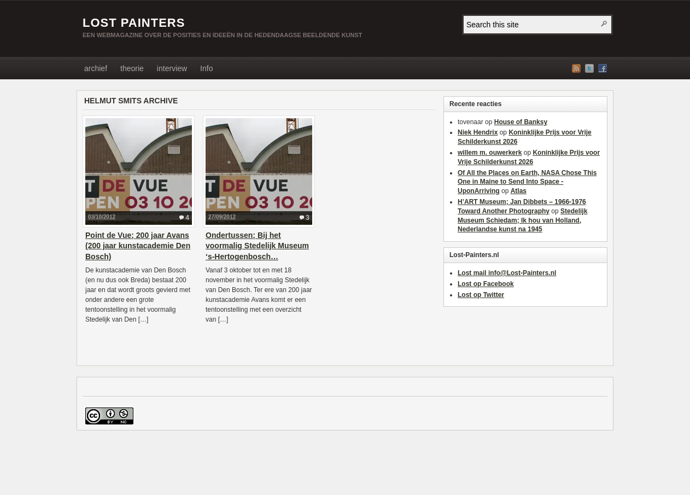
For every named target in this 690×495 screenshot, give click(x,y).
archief (95, 68)
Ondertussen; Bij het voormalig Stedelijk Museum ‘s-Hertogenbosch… (257, 246)
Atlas (519, 191)
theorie (132, 68)
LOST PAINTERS (134, 23)
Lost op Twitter (481, 295)
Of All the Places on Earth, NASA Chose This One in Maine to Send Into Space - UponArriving (527, 182)
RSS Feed (576, 68)
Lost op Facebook (486, 284)
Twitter (589, 68)
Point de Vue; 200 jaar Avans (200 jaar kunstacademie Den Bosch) (137, 246)
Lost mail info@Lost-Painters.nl (507, 273)
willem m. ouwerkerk (490, 152)
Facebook (602, 68)
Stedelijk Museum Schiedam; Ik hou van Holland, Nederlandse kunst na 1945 (522, 220)
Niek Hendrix (478, 132)
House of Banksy (520, 122)
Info (206, 68)
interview (172, 68)
